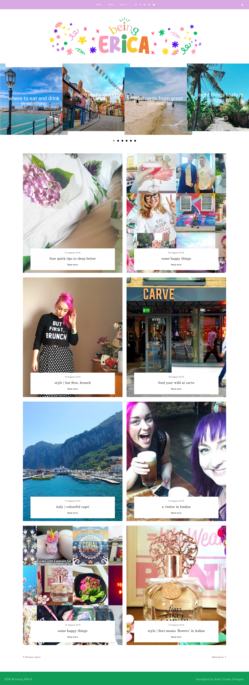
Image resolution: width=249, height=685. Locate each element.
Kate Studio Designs (229, 679)
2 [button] (119, 141)
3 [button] (123, 141)
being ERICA (23, 679)
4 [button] (127, 141)
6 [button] (136, 141)
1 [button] (114, 141)
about (111, 5)
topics (123, 5)
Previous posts (32, 657)
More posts (219, 657)
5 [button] (131, 141)
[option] (34, 101)
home (99, 5)
